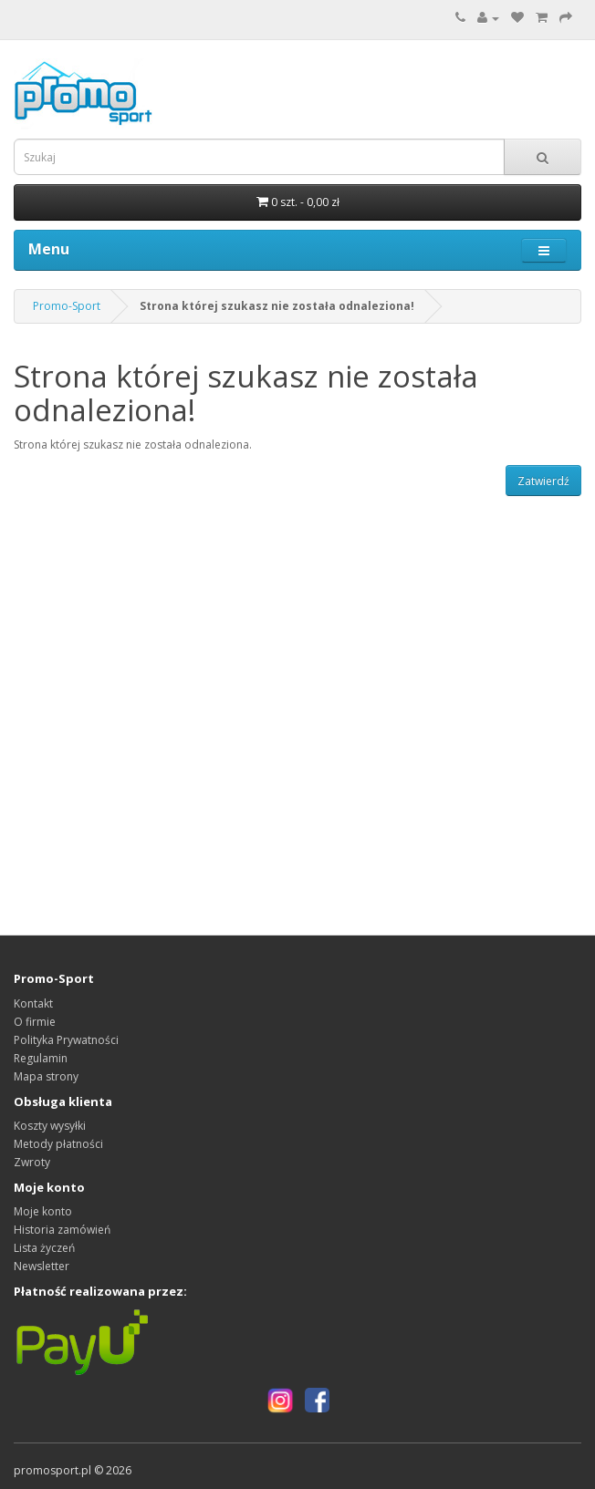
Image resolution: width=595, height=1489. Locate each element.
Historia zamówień (62, 1229)
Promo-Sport (66, 306)
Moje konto (43, 1211)
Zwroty (32, 1162)
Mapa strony (46, 1076)
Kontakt (33, 1003)
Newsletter (41, 1266)
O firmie (35, 1021)
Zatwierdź (543, 481)
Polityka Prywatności (66, 1040)
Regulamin (41, 1058)
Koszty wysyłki (50, 1125)
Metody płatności (58, 1144)
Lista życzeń (44, 1248)
